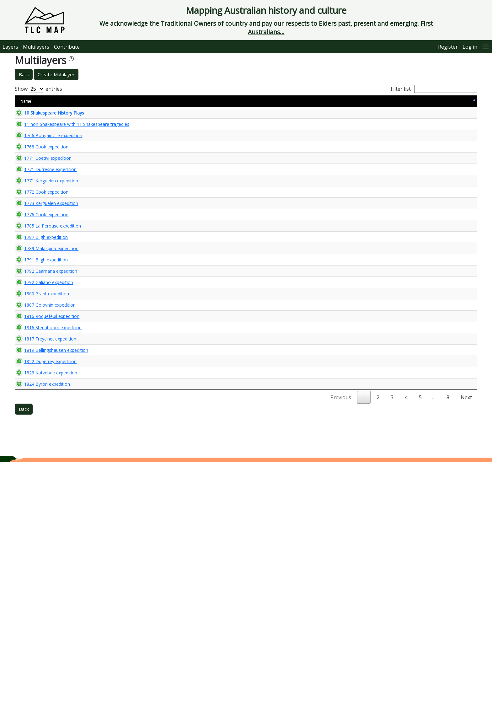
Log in (470, 46)
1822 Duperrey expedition (44, 581)
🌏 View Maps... (448, 115)
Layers (10, 46)
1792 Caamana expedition (44, 417)
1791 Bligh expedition (40, 400)
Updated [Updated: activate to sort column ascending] (409, 101)
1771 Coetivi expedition (41, 208)
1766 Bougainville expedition (47, 155)
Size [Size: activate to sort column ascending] (106, 101)
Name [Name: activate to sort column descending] (25, 101)
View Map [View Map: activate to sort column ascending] (438, 101)
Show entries (38, 89)
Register (448, 46)
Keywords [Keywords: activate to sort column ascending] (274, 101)
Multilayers (36, 46)
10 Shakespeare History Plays (48, 115)
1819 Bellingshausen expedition (50, 552)
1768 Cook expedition (40, 185)
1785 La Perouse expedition (46, 338)
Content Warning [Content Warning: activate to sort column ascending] (136, 101)
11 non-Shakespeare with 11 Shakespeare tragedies (47, 132)
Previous (340, 649)
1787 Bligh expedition (40, 361)
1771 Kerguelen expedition (45, 241)
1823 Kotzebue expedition (44, 610)
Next (466, 649)
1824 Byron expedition (41, 633)
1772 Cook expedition (40, 263)
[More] (486, 46)
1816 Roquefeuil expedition (45, 496)
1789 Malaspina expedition (45, 384)
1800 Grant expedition (40, 450)
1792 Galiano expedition (42, 434)
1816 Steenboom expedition (46, 512)
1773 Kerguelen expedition (45, 286)
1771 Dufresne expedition (44, 224)
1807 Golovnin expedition (43, 473)
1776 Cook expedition (40, 312)
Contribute (67, 46)
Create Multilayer (56, 74)
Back (24, 74)
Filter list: (434, 89)
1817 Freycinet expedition (44, 529)
